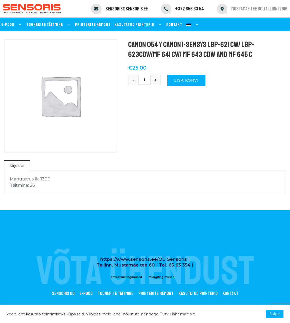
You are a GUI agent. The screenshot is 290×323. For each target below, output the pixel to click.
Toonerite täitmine (48, 24)
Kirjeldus (17, 165)
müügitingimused (161, 277)
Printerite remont (93, 24)
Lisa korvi (186, 80)
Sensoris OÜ (63, 293)
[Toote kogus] (146, 80)
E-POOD (86, 293)
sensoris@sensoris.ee (126, 9)
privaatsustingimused (126, 277)
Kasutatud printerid (138, 24)
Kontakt (174, 24)
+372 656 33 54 (189, 9)
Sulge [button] (274, 313)
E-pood (11, 24)
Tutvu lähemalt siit (177, 314)
